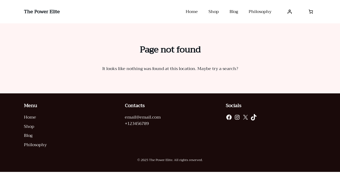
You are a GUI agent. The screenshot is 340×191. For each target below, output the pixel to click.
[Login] (289, 11)
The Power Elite (42, 11)
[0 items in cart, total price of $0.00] (310, 11)
